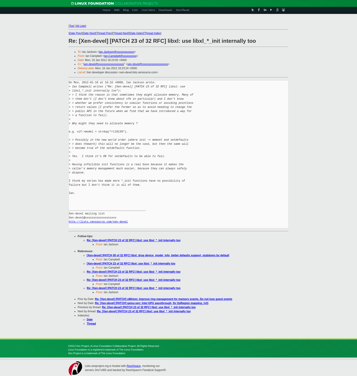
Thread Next (120, 33)
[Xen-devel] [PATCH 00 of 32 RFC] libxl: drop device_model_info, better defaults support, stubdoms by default (158, 255)
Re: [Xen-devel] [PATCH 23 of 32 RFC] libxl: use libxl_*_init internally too (134, 240)
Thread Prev (104, 33)
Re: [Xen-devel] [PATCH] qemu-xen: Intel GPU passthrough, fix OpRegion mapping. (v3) (151, 303)
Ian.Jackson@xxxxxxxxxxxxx (116, 51)
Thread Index (153, 33)
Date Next (89, 33)
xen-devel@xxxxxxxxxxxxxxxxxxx (104, 64)
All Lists (80, 26)
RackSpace (133, 366)
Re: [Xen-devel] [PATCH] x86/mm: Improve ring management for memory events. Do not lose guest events (163, 299)
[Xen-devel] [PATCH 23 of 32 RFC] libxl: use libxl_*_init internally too (131, 263)
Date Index (136, 33)
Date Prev (75, 33)
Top (71, 26)
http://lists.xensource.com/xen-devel (98, 222)
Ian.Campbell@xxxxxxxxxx (120, 56)
